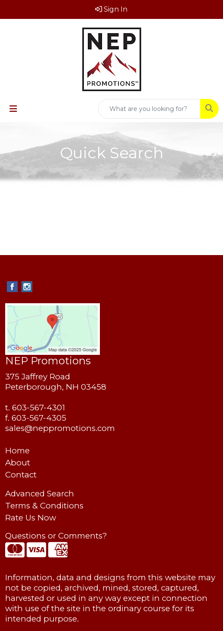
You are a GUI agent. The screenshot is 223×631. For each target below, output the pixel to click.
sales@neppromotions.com (60, 428)
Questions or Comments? (56, 536)
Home (17, 451)
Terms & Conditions (44, 506)
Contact (21, 475)
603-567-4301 (38, 407)
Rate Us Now (30, 518)
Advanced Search (39, 494)
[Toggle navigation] (13, 109)
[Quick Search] (149, 109)
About (17, 463)
